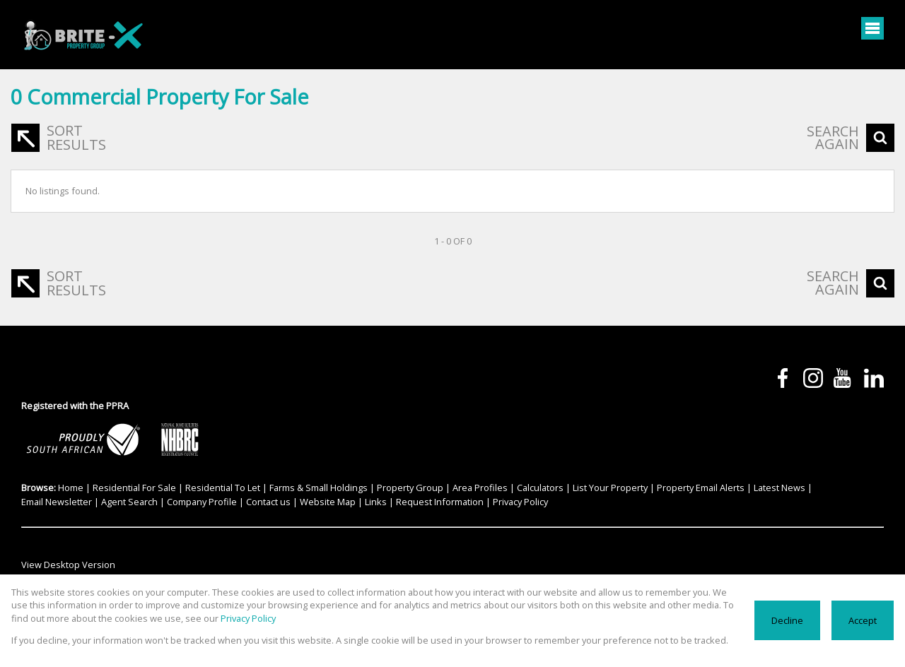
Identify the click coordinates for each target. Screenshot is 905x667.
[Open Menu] (872, 28)
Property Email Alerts (701, 487)
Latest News (779, 487)
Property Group (410, 487)
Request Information (440, 501)
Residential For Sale (134, 487)
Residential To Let (222, 487)
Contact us (268, 501)
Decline (787, 620)
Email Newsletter (56, 501)
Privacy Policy (520, 501)
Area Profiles (480, 487)
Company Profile (202, 501)
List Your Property (610, 487)
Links (376, 501)
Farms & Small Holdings (318, 487)
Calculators (540, 487)
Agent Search (129, 501)
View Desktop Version (68, 564)
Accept (862, 620)
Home (70, 487)
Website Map (328, 501)
